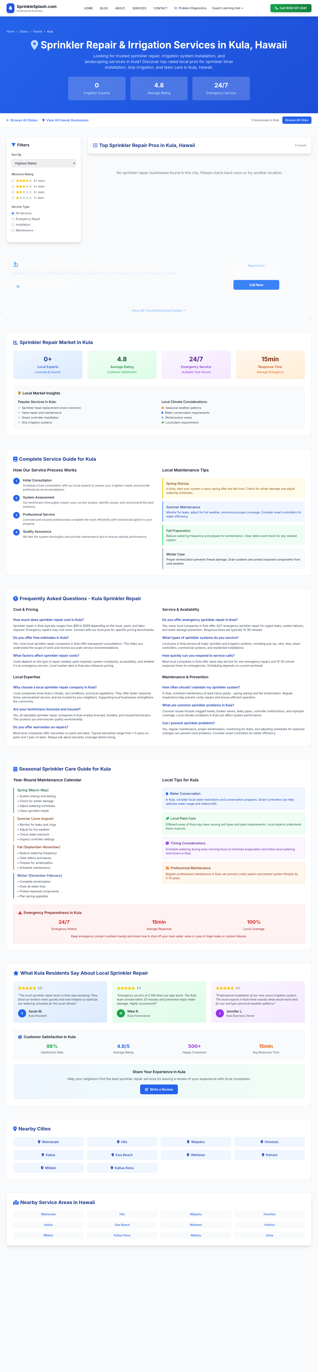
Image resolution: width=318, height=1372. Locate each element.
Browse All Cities (297, 120)
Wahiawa (196, 1155)
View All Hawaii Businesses (65, 120)
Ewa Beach (122, 1155)
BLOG (104, 8)
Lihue (269, 1235)
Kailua (48, 1155)
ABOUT (120, 8)
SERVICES (139, 8)
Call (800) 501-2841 (291, 8)
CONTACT (160, 8)
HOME (88, 8)
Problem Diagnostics (190, 8)
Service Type (20, 206)
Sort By (16, 154)
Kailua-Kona (122, 1168)
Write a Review (159, 1089)
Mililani (48, 1168)
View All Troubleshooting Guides (159, 310)
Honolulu (269, 1142)
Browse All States (22, 120)
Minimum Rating (22, 174)
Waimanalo (48, 1142)
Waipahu (196, 1142)
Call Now (256, 285)
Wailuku (195, 1235)
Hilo (122, 1142)
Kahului (269, 1155)
